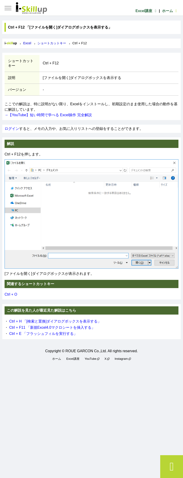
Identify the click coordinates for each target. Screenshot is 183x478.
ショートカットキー (51, 43)
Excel (27, 43)
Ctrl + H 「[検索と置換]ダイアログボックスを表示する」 (55, 321)
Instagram (121, 358)
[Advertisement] (91, 418)
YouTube (90, 358)
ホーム (170, 11)
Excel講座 (146, 11)
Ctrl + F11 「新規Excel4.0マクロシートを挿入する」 (52, 327)
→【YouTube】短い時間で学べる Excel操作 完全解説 (48, 115)
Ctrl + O (11, 294)
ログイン (12, 129)
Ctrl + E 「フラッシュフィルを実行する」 (43, 334)
